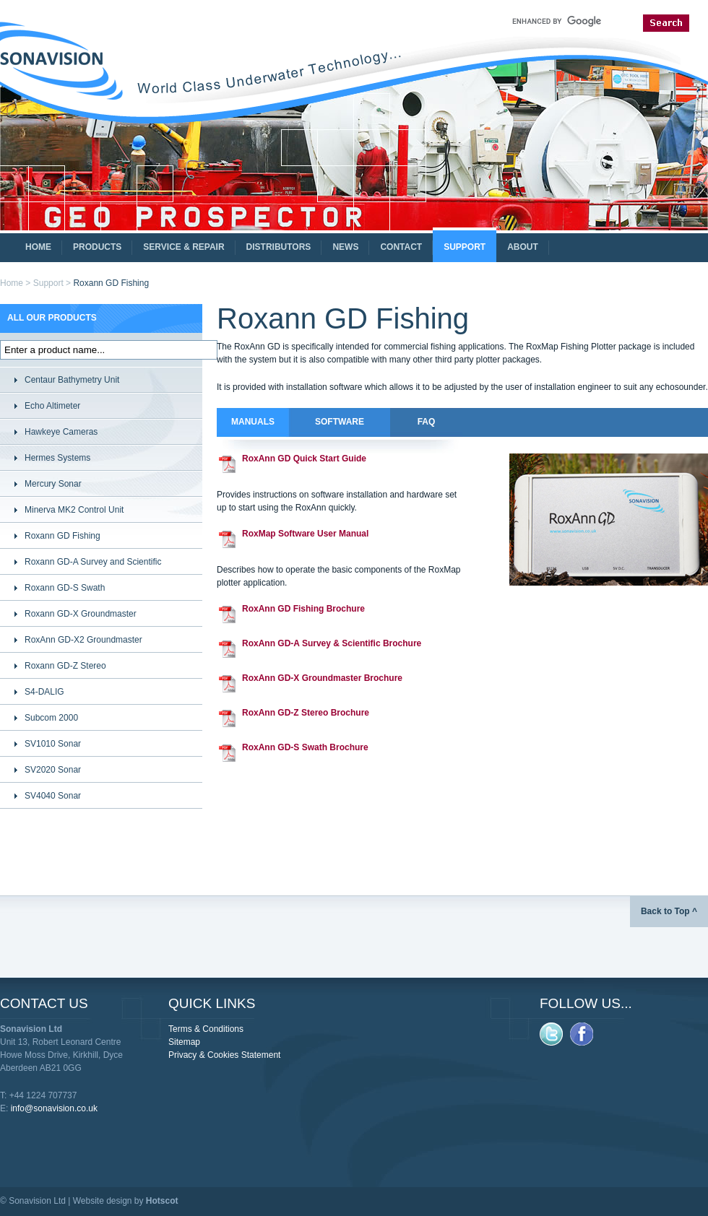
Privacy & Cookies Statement (224, 1055)
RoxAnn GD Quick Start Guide (304, 458)
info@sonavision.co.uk (54, 1108)
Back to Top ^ (669, 911)
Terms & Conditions (205, 1029)
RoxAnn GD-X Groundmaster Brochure (322, 678)
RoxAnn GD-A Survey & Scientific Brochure (331, 643)
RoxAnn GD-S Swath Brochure (305, 747)
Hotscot (162, 1201)
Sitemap (184, 1042)
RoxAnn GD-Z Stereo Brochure (305, 713)
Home (11, 283)
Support (48, 283)
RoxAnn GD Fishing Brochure (303, 609)
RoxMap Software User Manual (305, 534)
